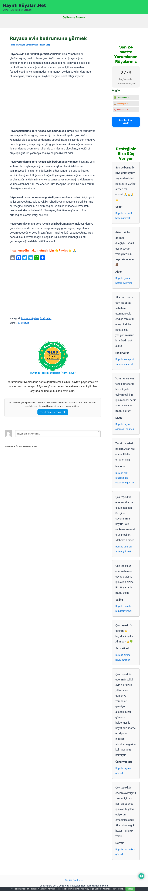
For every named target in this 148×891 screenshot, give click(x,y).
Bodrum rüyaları (30, 318)
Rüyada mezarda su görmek (125, 852)
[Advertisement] (53, 104)
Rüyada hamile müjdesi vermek (123, 608)
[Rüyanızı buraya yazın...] (58, 433)
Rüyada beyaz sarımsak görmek (124, 426)
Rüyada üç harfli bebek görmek (123, 215)
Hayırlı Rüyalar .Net (24, 5)
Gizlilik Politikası (74, 880)
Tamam (130, 889)
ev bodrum (24, 322)
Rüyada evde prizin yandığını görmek (125, 362)
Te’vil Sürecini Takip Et (53, 412)
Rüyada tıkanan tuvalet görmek (123, 549)
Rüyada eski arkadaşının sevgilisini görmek (124, 478)
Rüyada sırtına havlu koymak (122, 657)
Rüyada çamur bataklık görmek (123, 280)
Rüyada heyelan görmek (123, 771)
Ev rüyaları (47, 318)
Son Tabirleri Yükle (126, 122)
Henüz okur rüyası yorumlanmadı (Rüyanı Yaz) (30, 45)
